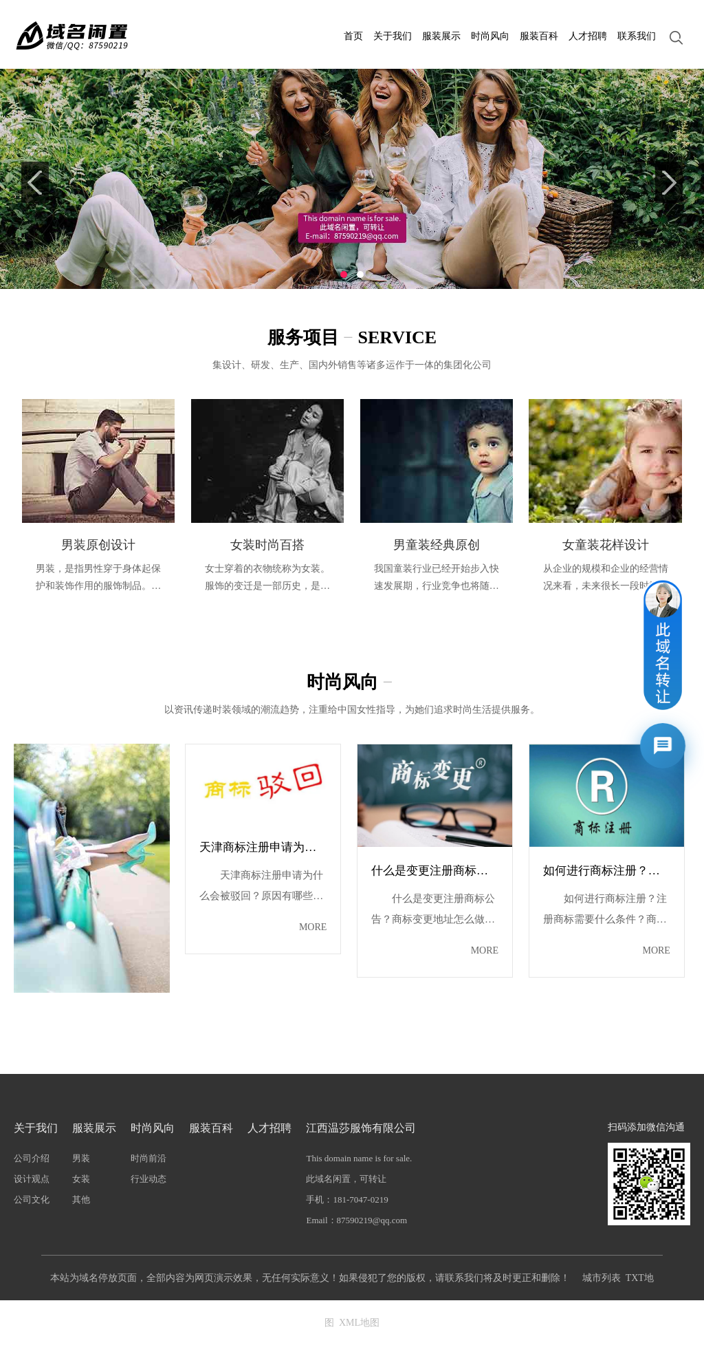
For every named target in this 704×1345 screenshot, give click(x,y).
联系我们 (636, 36)
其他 (81, 1199)
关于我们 (392, 36)
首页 (353, 36)
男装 (81, 1158)
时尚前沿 (148, 1158)
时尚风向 (490, 36)
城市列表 (601, 1278)
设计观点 (32, 1179)
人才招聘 (588, 36)
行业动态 (148, 1179)
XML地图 (359, 1322)
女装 (81, 1179)
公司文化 (32, 1199)
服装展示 (441, 36)
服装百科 (539, 36)
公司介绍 (32, 1158)
